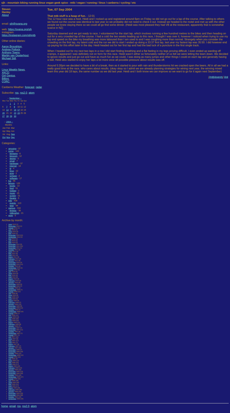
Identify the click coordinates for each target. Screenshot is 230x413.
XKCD (5, 72)
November (12, 235)
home (4, 406)
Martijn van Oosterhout (15, 55)
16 (15, 110)
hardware (14, 163)
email (12, 161)
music (12, 193)
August (10, 228)
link (226, 77)
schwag (13, 176)
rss (16, 92)
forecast (29, 87)
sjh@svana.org (18, 23)
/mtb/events (216, 77)
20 (3, 113)
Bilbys (5, 78)
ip (10, 168)
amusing (12, 148)
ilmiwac (13, 210)
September (14, 98)
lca (9, 181)
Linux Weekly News (13, 69)
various (11, 208)
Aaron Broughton (12, 46)
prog (12, 173)
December (12, 226)
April (10, 255)
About (5, 15)
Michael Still (9, 58)
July (9, 230)
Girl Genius (8, 75)
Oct (4, 137)
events (13, 203)
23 (15, 113)
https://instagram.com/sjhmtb (19, 35)
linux (12, 171)
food (12, 188)
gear (12, 205)
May (9, 233)
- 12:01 (71, 16)
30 (15, 116)
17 (18, 110)
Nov (8, 137)
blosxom (13, 156)
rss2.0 (23, 92)
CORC (6, 81)
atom (32, 92)
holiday (13, 190)
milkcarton (14, 213)
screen (13, 195)
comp (11, 151)
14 (7, 110)
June (10, 224)
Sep (13, 134)
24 (18, 113)
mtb (10, 200)
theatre (13, 198)
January (11, 261)
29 (11, 116)
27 (3, 116)
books (12, 186)
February (11, 259)
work (10, 215)
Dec (13, 137)
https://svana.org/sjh (20, 29)
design (13, 158)
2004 (8, 122)
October (11, 250)
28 (7, 116)
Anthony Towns (11, 52)
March (10, 257)
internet (13, 166)
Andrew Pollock (11, 49)
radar (39, 87)
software (13, 178)
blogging (13, 153)
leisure (11, 183)
